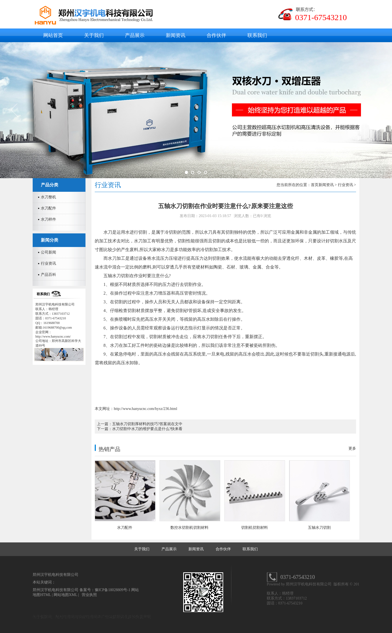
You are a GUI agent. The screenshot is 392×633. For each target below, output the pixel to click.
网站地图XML (65, 595)
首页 (314, 185)
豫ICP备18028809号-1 (113, 590)
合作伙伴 (216, 35)
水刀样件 (48, 219)
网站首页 (53, 35)
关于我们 (94, 35)
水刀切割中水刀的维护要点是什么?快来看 (147, 429)
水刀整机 (48, 197)
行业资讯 (48, 263)
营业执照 (89, 595)
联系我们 (257, 35)
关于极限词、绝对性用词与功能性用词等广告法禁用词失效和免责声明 (92, 617)
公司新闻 (48, 252)
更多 (352, 448)
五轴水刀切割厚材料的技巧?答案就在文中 (147, 424)
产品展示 (135, 35)
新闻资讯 (175, 35)
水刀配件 (48, 208)
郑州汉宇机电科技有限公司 (309, 584)
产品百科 (48, 275)
